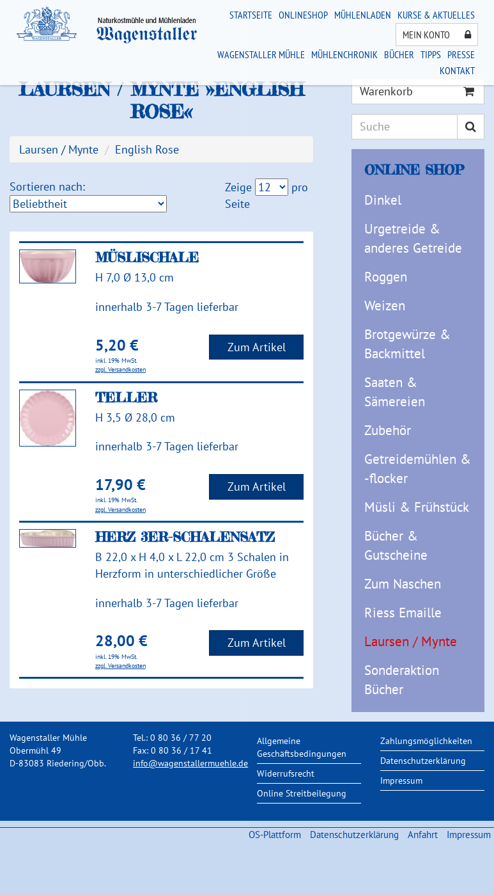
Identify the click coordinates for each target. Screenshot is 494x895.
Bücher (399, 54)
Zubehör (387, 430)
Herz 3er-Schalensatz (185, 536)
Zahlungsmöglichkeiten (426, 741)
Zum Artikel (257, 347)
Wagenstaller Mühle (261, 54)
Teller (126, 397)
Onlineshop (303, 14)
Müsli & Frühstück (416, 507)
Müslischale (147, 257)
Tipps (431, 54)
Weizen (384, 305)
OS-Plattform (275, 834)
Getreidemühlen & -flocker (417, 468)
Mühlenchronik (344, 54)
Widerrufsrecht (285, 773)
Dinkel (382, 200)
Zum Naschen (402, 583)
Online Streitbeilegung (301, 793)
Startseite (250, 14)
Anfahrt (423, 834)
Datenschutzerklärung (423, 760)
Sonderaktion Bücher (401, 679)
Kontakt (457, 70)
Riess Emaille (403, 612)
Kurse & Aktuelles (436, 14)
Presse (461, 54)
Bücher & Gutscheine (396, 545)
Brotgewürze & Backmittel (407, 344)
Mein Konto (437, 34)
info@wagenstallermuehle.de (190, 763)
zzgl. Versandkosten (120, 369)
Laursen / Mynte (410, 641)
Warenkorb (417, 91)
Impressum (401, 780)
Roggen (385, 276)
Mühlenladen (362, 14)
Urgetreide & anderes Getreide (413, 238)
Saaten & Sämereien (394, 392)
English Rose (147, 149)
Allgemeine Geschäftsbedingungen (301, 747)
